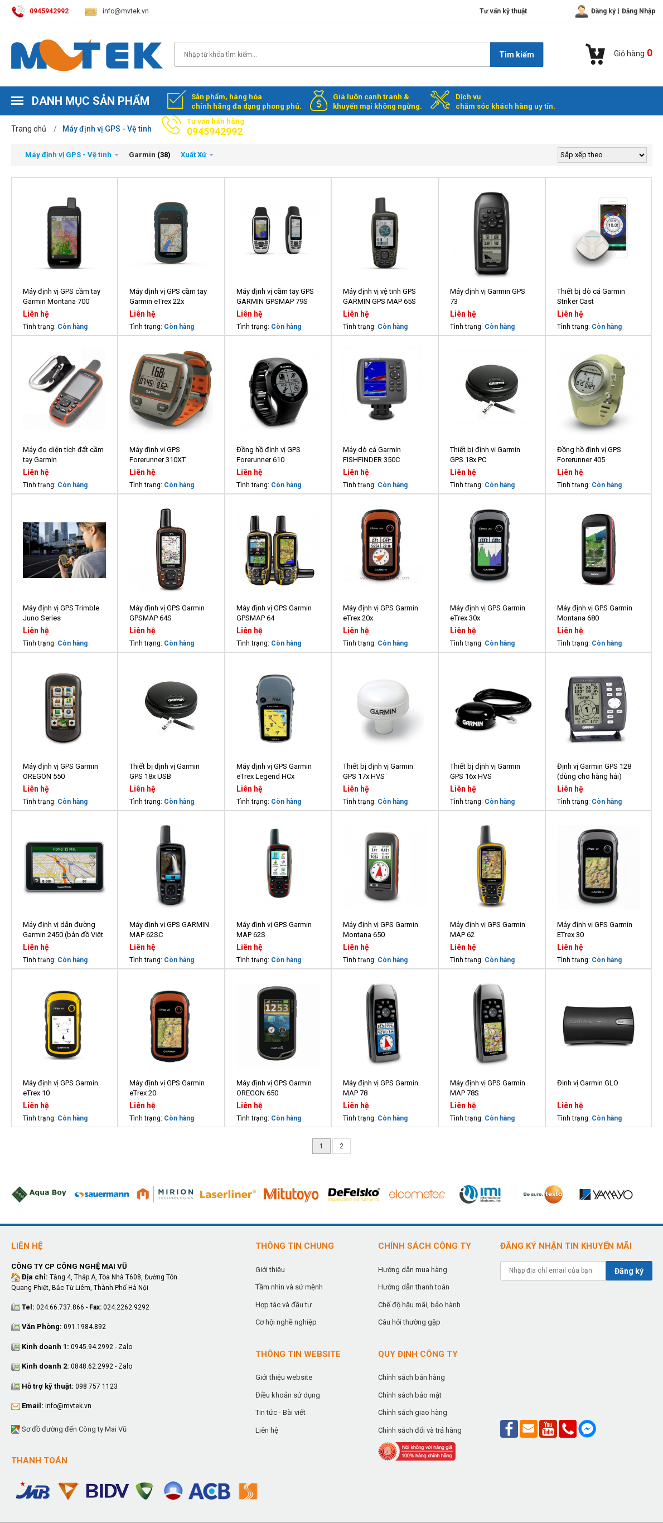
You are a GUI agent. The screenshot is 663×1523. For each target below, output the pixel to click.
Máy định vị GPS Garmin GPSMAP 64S (167, 613)
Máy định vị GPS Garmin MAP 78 (380, 1088)
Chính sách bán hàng (411, 1377)
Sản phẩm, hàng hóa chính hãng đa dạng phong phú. (246, 101)
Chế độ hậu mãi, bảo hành (419, 1305)
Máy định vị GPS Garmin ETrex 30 (594, 929)
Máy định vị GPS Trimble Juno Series (61, 613)
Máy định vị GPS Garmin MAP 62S (274, 929)
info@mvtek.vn (117, 11)
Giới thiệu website (283, 1377)
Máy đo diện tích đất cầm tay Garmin (63, 454)
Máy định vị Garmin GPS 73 (487, 296)
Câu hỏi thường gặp (409, 1322)
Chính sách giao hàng (412, 1412)
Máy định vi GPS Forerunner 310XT (157, 454)
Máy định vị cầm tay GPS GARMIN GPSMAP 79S (275, 296)
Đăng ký (628, 1271)
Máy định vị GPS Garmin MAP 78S (487, 1088)
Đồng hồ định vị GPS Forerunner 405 (589, 454)
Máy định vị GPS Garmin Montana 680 (594, 613)
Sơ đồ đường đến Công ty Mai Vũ (69, 1429)
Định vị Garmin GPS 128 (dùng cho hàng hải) (594, 771)
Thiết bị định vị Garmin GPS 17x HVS (378, 771)
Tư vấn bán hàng (215, 127)
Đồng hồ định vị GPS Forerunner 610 (268, 454)
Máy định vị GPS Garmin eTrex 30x (487, 613)
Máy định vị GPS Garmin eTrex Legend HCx (274, 771)
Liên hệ (266, 1430)
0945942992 (40, 11)
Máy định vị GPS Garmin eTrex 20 (167, 1088)
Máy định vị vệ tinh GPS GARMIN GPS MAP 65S (379, 296)
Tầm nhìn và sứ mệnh (289, 1287)
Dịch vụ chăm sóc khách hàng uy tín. (505, 101)
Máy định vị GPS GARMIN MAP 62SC (169, 929)
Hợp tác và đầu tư (283, 1305)
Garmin (142, 155)
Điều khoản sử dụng (287, 1395)
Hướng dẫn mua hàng (412, 1269)
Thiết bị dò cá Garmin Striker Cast (591, 296)
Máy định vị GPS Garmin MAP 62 (487, 929)
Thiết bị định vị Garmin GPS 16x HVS (485, 771)
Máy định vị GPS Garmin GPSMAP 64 (274, 613)
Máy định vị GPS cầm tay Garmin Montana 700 (61, 296)
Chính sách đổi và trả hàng (420, 1430)
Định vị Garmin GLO (587, 1083)
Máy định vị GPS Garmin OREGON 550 (60, 771)
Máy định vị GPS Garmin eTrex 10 (60, 1088)
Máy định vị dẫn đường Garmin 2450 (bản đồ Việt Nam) (63, 930)
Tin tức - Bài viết (280, 1412)
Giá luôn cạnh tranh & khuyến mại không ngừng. (377, 101)
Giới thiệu (270, 1269)
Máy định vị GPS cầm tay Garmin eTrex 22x (168, 296)
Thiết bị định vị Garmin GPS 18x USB (164, 771)
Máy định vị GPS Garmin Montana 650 (380, 929)
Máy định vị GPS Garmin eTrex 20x (380, 613)
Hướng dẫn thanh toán (413, 1287)
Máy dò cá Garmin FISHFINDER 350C (372, 454)
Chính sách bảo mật (410, 1395)
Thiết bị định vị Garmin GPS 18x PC (485, 454)
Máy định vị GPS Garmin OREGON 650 (274, 1088)
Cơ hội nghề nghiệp (286, 1322)
